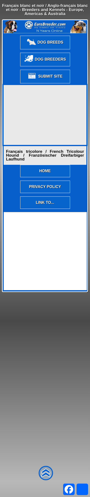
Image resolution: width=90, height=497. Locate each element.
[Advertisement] (45, 115)
